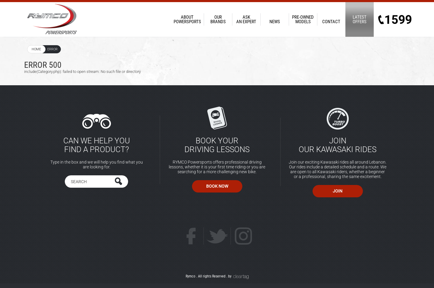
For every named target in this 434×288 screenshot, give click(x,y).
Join (337, 191)
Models (303, 19)
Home (36, 49)
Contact (331, 19)
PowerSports (187, 19)
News (274, 19)
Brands (218, 19)
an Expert (246, 19)
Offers (359, 19)
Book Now (217, 186)
